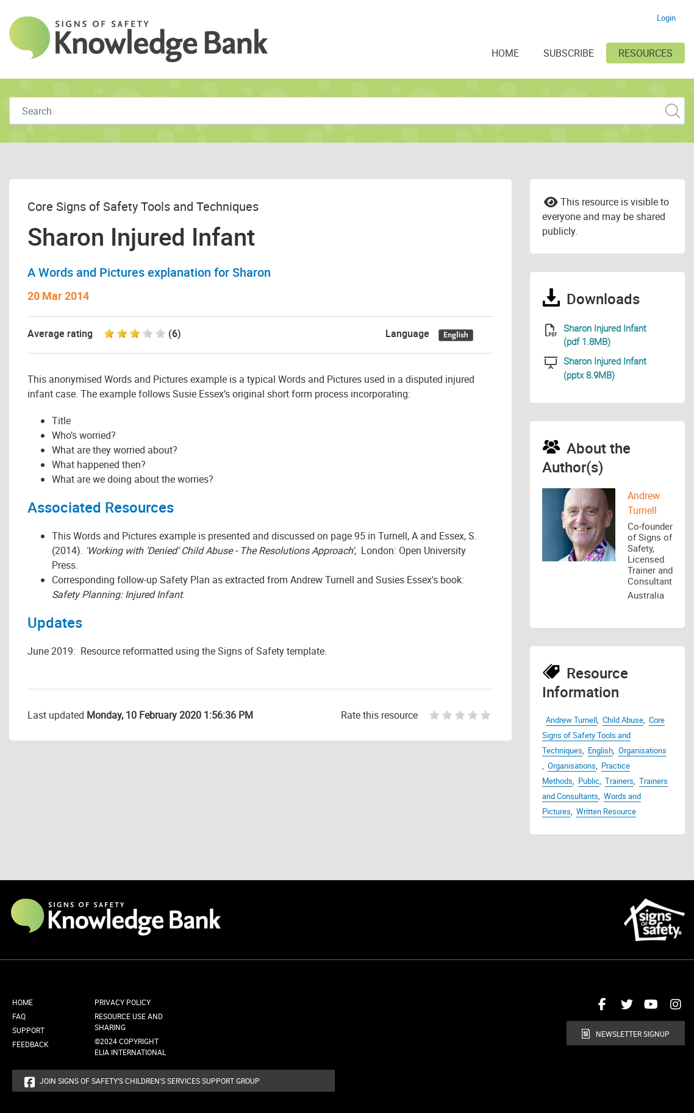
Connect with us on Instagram (673, 1009)
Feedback (30, 1044)
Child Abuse (623, 719)
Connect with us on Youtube (648, 1009)
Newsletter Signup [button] (633, 1034)
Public (588, 780)
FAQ (19, 1016)
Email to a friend (551, 201)
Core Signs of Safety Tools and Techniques (603, 735)
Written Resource (606, 811)
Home (22, 1002)
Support (28, 1030)
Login (666, 17)
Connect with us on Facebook (599, 1009)
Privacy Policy (123, 1002)
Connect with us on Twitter (624, 1009)
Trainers (619, 780)
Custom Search (672, 110)
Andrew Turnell (571, 719)
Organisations (642, 750)
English (600, 750)
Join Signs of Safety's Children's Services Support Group (150, 1081)
